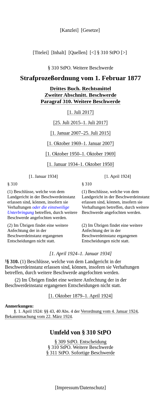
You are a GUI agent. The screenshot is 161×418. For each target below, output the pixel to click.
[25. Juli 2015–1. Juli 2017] (80, 122)
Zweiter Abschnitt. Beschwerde (80, 95)
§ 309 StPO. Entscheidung (81, 341)
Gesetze (90, 30)
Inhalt (58, 52)
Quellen (78, 52)
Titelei (40, 52)
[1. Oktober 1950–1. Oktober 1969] (80, 153)
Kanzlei (69, 30)
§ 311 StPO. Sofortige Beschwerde (80, 352)
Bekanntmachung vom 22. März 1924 (38, 316)
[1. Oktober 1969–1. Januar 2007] (80, 143)
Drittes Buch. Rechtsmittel (80, 88)
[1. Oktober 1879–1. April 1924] (80, 295)
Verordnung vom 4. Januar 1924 (109, 311)
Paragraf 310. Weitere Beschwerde (80, 101)
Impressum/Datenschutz (80, 387)
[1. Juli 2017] (80, 112)
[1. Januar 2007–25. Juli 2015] (80, 133)
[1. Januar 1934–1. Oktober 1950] (80, 164)
